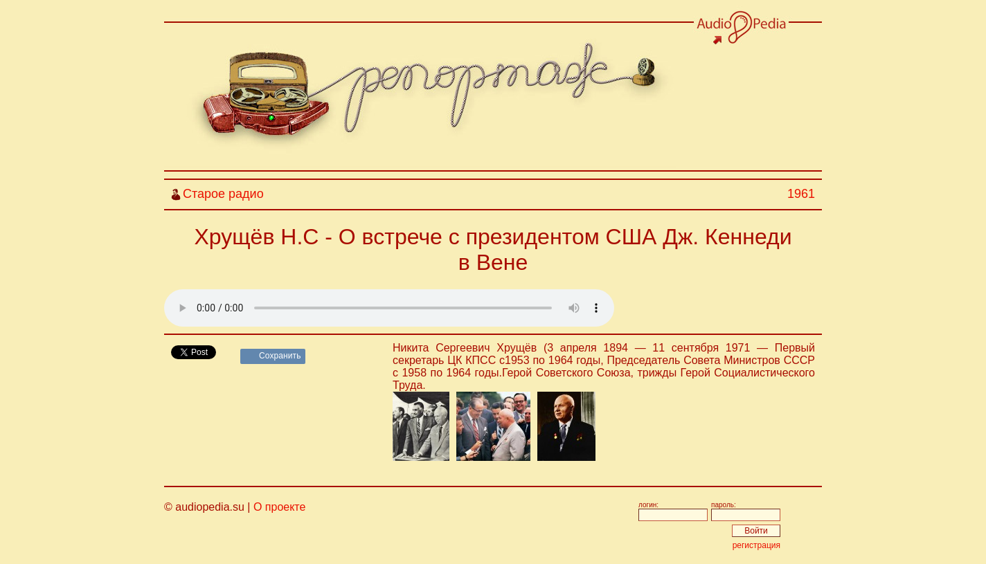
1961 (801, 194)
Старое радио (223, 194)
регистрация (756, 545)
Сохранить (280, 356)
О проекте (279, 507)
